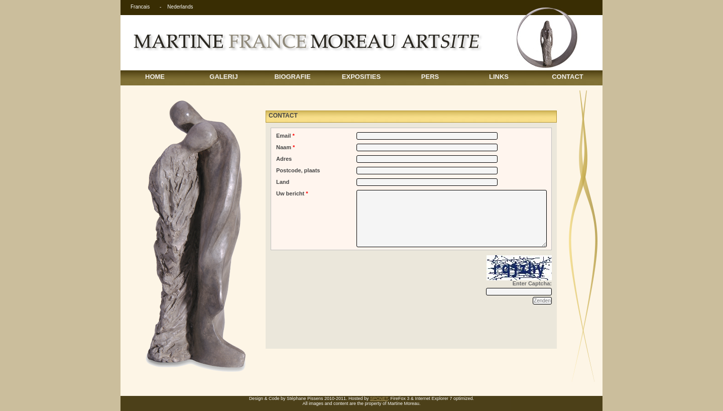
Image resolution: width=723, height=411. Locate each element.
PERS (430, 76)
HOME (155, 76)
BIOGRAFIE (292, 76)
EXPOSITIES (361, 76)
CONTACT (567, 76)
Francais (140, 7)
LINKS (499, 76)
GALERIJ (223, 76)
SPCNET (379, 398)
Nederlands (180, 7)
